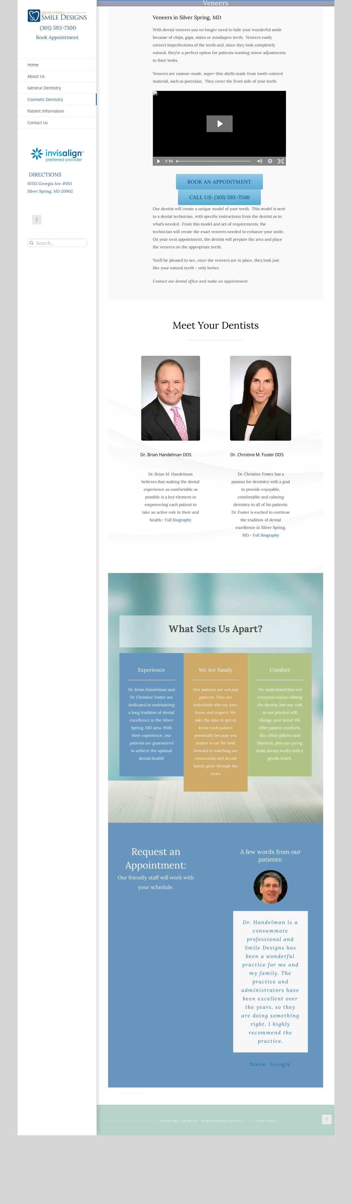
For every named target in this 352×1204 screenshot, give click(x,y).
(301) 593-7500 (57, 27)
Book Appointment (57, 37)
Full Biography (178, 519)
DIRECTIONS (44, 174)
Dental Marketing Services (221, 1121)
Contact (160, 281)
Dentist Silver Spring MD (178, 1121)
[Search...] (57, 243)
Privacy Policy (265, 1121)
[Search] (31, 243)
